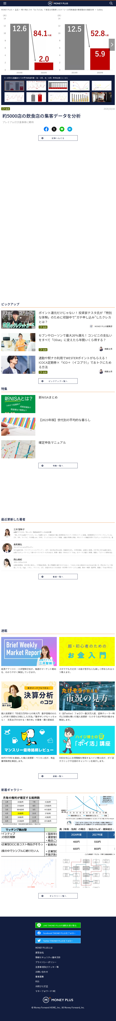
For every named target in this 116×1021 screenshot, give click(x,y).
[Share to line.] (62, 129)
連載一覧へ (58, 776)
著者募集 (39, 976)
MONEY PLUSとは (43, 947)
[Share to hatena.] (69, 129)
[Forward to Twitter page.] (58, 940)
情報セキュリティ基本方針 (48, 957)
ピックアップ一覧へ (58, 381)
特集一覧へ (58, 465)
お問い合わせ (41, 971)
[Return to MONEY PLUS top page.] (58, 3)
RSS (37, 981)
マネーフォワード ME (45, 991)
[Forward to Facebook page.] (58, 933)
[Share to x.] (54, 129)
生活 (16, 9)
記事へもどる (58, 138)
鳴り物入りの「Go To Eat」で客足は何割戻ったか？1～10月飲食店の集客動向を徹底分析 (57, 9)
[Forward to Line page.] (58, 925)
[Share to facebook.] (46, 129)
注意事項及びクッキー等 (47, 966)
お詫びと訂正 (41, 986)
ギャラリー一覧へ (58, 896)
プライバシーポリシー (45, 962)
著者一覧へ (58, 576)
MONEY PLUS (6, 9)
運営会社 (39, 952)
